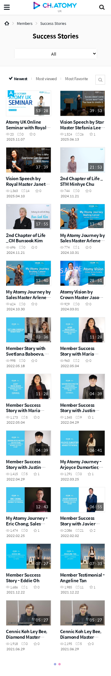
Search (100, 80)
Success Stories (53, 23)
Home (6, 23)
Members (25, 23)
